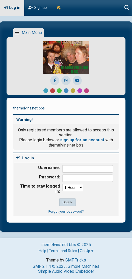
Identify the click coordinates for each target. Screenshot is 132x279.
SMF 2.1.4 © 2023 (49, 266)
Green (59, 90)
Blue (66, 90)
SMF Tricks (75, 260)
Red (52, 90)
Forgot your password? (66, 211)
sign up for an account (82, 139)
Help (42, 251)
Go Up (87, 251)
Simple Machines (83, 266)
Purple (79, 90)
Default (45, 90)
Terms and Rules (63, 251)
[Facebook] (54, 80)
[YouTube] (77, 80)
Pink (86, 90)
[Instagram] (66, 80)
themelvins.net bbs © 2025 (66, 244)
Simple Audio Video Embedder (66, 271)
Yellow (73, 90)
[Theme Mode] (58, 8)
